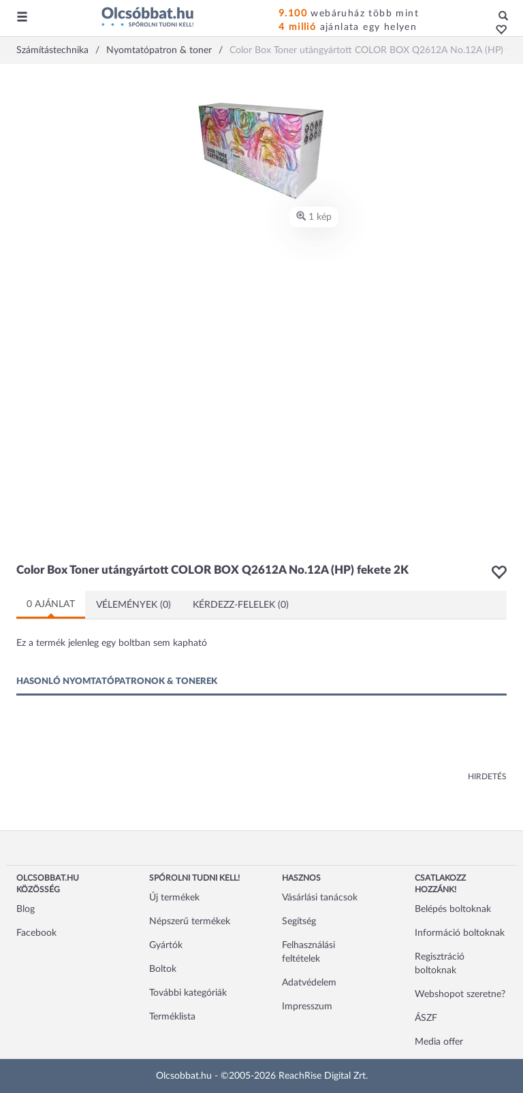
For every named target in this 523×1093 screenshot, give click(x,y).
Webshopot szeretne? (460, 994)
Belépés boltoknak (453, 909)
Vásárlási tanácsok (320, 897)
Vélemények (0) (133, 605)
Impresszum (307, 1006)
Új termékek (174, 897)
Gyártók (166, 945)
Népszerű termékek (189, 921)
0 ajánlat (51, 604)
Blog (25, 909)
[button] (497, 30)
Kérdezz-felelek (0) (241, 605)
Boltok (162, 969)
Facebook (36, 933)
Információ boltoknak (460, 933)
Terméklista (172, 1017)
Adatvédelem (309, 983)
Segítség (299, 921)
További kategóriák (188, 993)
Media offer (439, 1042)
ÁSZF (426, 1018)
